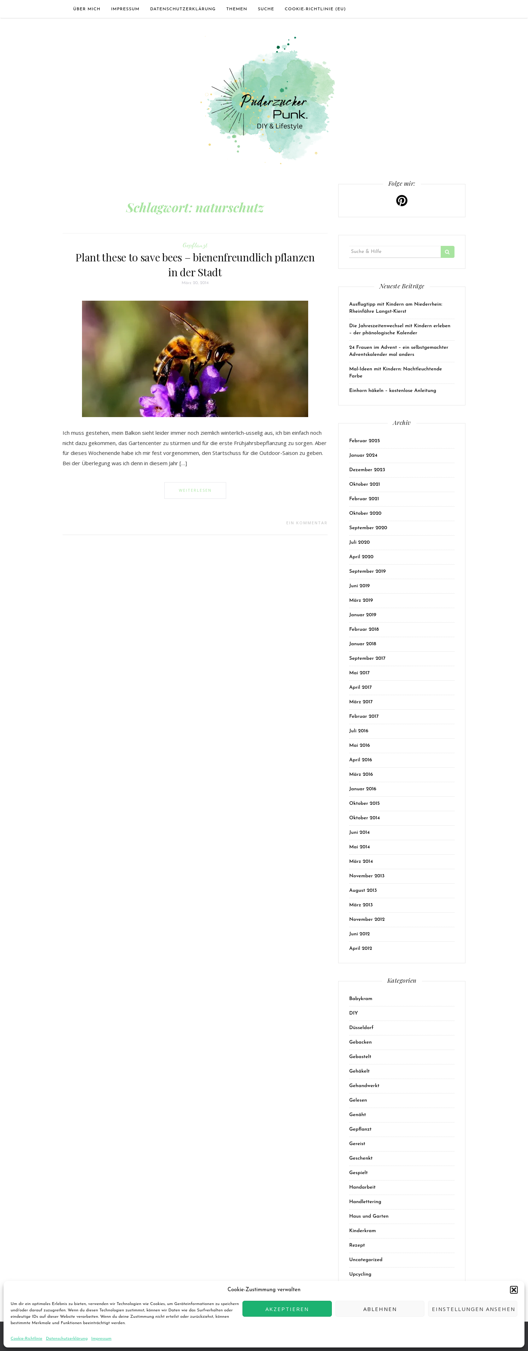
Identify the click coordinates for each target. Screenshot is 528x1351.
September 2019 (367, 571)
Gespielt (358, 1173)
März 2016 (361, 774)
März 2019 (361, 600)
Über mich (86, 9)
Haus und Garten (369, 1216)
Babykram (360, 998)
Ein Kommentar (307, 522)
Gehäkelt (359, 1071)
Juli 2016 (358, 731)
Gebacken (360, 1042)
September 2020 (368, 528)
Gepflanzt (195, 245)
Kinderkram (362, 1231)
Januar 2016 (362, 789)
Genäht (357, 1115)
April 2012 (360, 948)
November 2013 (367, 876)
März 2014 (361, 861)
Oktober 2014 (364, 818)
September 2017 (367, 658)
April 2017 (360, 687)
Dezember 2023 (367, 470)
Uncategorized (365, 1260)
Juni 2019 (359, 586)
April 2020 (361, 557)
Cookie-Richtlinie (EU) (315, 9)
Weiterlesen (195, 490)
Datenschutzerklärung (67, 1338)
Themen (236, 9)
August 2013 (363, 890)
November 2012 (367, 919)
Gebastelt (360, 1057)
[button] (513, 1289)
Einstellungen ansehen (473, 1308)
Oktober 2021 (364, 484)
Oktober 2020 (365, 513)
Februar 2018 (364, 629)
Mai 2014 (359, 847)
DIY (353, 1013)
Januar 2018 (362, 644)
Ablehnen (380, 1308)
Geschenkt (360, 1158)
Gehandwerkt (364, 1086)
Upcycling (360, 1274)
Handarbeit (362, 1187)
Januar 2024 (363, 455)
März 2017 (360, 702)
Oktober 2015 (364, 803)
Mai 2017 (359, 673)
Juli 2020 (359, 542)
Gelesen (358, 1100)
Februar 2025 (364, 441)
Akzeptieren (287, 1308)
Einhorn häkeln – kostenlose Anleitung (392, 390)
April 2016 (360, 760)
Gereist (357, 1144)
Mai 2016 (359, 745)
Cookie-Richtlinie (26, 1338)
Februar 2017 (364, 716)
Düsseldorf (361, 1027)
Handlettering (365, 1202)
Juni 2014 (359, 832)
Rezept (357, 1245)
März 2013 (361, 905)
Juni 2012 (359, 934)
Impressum (101, 1338)
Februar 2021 (364, 499)
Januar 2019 (362, 615)
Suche (266, 9)
